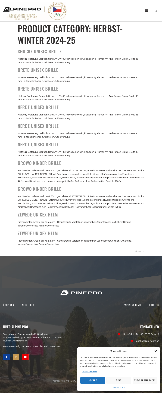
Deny (119, 380)
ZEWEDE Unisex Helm (38, 214)
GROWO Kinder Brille (39, 163)
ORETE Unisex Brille (38, 70)
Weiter (139, 251)
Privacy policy (119, 387)
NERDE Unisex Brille (38, 107)
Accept (92, 380)
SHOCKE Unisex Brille (40, 51)
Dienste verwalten (89, 372)
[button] (155, 351)
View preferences (145, 380)
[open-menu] (146, 10)
